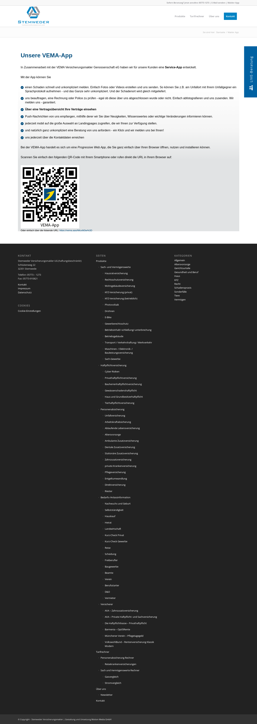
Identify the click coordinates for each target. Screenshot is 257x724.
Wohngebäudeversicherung (120, 285)
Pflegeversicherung (115, 472)
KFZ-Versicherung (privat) (118, 292)
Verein (108, 579)
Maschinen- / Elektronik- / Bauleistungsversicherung (119, 350)
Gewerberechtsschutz (116, 323)
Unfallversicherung (115, 415)
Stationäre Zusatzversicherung (121, 453)
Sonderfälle (180, 291)
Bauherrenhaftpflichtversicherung (123, 384)
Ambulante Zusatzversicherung (122, 440)
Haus (177, 276)
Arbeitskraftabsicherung (118, 422)
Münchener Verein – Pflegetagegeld (124, 635)
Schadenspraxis (182, 287)
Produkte (101, 261)
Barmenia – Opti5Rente (117, 629)
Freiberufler (111, 560)
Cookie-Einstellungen (29, 311)
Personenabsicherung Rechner (117, 657)
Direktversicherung (115, 484)
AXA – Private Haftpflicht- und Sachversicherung (131, 616)
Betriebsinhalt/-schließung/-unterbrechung (128, 329)
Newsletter (106, 694)
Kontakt (22, 284)
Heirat (108, 522)
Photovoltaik (112, 304)
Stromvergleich (113, 683)
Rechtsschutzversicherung (119, 279)
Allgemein (179, 260)
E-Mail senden (218, 2)
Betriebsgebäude (114, 336)
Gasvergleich (112, 676)
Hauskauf (110, 516)
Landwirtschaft (113, 528)
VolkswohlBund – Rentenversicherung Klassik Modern (129, 643)
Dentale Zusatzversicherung (120, 447)
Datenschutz (25, 292)
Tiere (177, 295)
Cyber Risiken (112, 371)
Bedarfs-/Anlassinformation (115, 497)
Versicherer (107, 604)
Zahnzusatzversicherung (118, 459)
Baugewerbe (111, 566)
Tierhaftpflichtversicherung (119, 403)
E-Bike (108, 317)
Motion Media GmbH (101, 719)
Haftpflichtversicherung (113, 365)
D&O (107, 591)
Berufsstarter (112, 585)
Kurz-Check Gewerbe (116, 541)
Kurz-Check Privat (114, 535)
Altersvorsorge (113, 434)
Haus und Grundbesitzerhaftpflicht (124, 396)
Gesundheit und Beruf (186, 272)
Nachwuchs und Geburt (118, 503)
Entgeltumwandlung (116, 478)
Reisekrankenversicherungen (120, 664)
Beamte (109, 572)
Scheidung (110, 554)
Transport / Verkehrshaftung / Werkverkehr (128, 342)
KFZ (176, 280)
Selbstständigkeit (114, 510)
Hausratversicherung (116, 273)
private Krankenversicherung (120, 466)
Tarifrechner (102, 651)
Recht (177, 283)
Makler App (233, 2)
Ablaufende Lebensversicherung (122, 428)
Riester (108, 491)
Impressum (24, 288)
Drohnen (110, 311)
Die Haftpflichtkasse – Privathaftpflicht (126, 623)
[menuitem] (179, 16)
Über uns (101, 689)
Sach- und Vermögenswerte (116, 267)
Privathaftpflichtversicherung (121, 378)
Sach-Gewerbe (112, 359)
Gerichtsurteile (182, 268)
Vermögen (180, 299)
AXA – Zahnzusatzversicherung (121, 610)
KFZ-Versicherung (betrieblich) (121, 298)
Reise (107, 547)
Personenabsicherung (112, 409)
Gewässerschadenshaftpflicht (121, 390)
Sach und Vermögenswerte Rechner (120, 670)
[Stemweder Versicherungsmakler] (33, 17)
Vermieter (110, 598)
